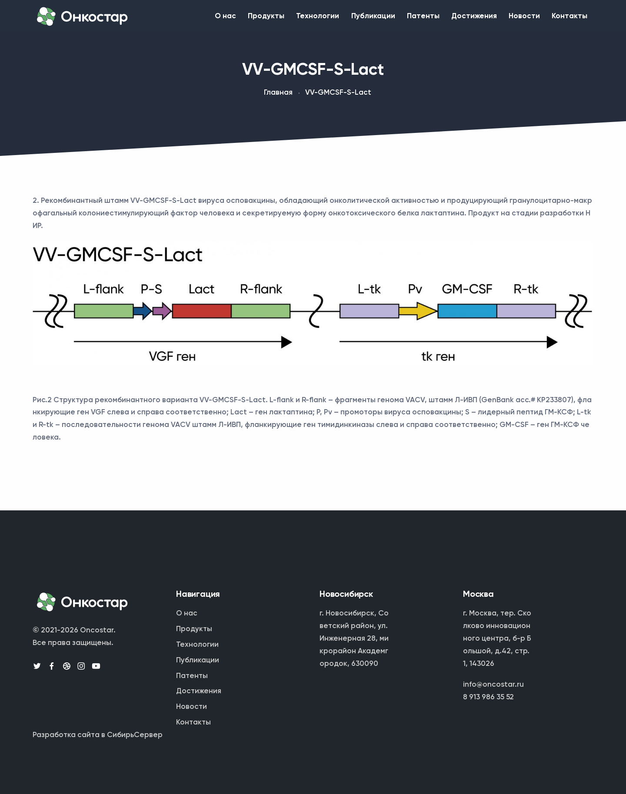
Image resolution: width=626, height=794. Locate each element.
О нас (183, 19)
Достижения (460, 19)
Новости (516, 19)
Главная (278, 98)
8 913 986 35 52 (488, 697)
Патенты (403, 19)
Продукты (230, 19)
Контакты (567, 19)
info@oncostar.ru (493, 684)
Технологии (287, 19)
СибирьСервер (135, 735)
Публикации (348, 19)
